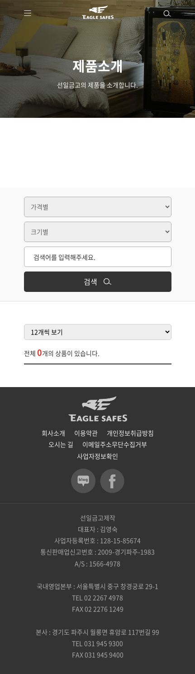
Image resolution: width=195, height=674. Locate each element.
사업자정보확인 (97, 456)
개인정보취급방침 (130, 432)
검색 (97, 281)
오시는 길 (60, 444)
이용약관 (86, 432)
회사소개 (53, 432)
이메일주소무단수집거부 (114, 444)
